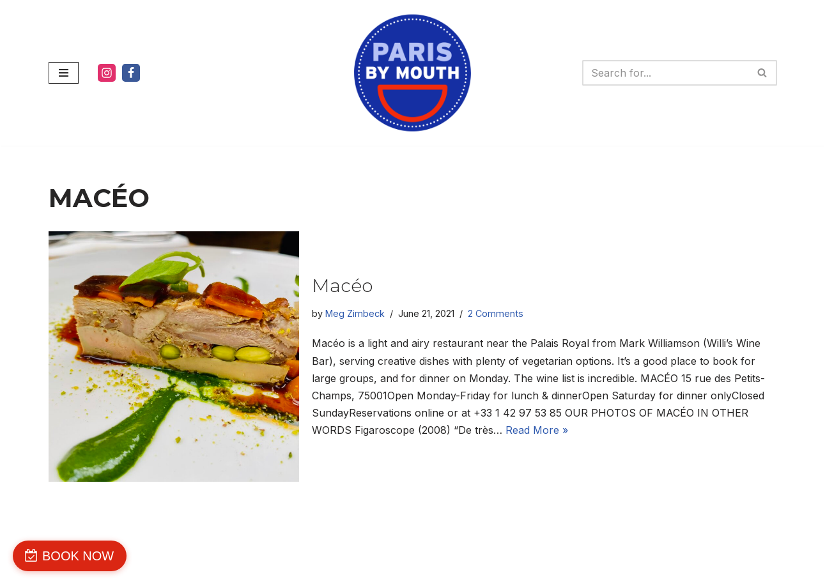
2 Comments (495, 313)
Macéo (342, 285)
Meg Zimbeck (355, 313)
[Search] (665, 73)
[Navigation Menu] (64, 73)
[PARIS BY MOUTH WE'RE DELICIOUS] (412, 73)
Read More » (536, 430)
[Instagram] (107, 73)
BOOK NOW (78, 556)
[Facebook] (131, 73)
